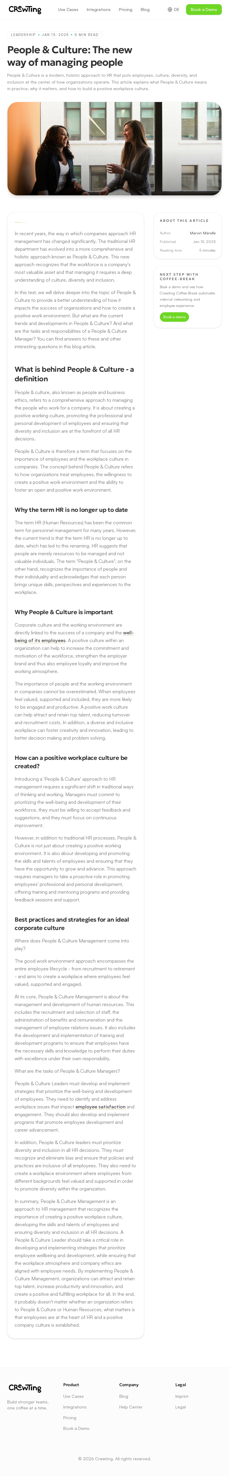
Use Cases (68, 9)
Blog (145, 9)
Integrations (99, 9)
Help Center (131, 1406)
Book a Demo (204, 9)
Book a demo (174, 317)
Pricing (125, 9)
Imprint (181, 1396)
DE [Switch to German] (174, 9)
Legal (180, 1406)
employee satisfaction (100, 1107)
